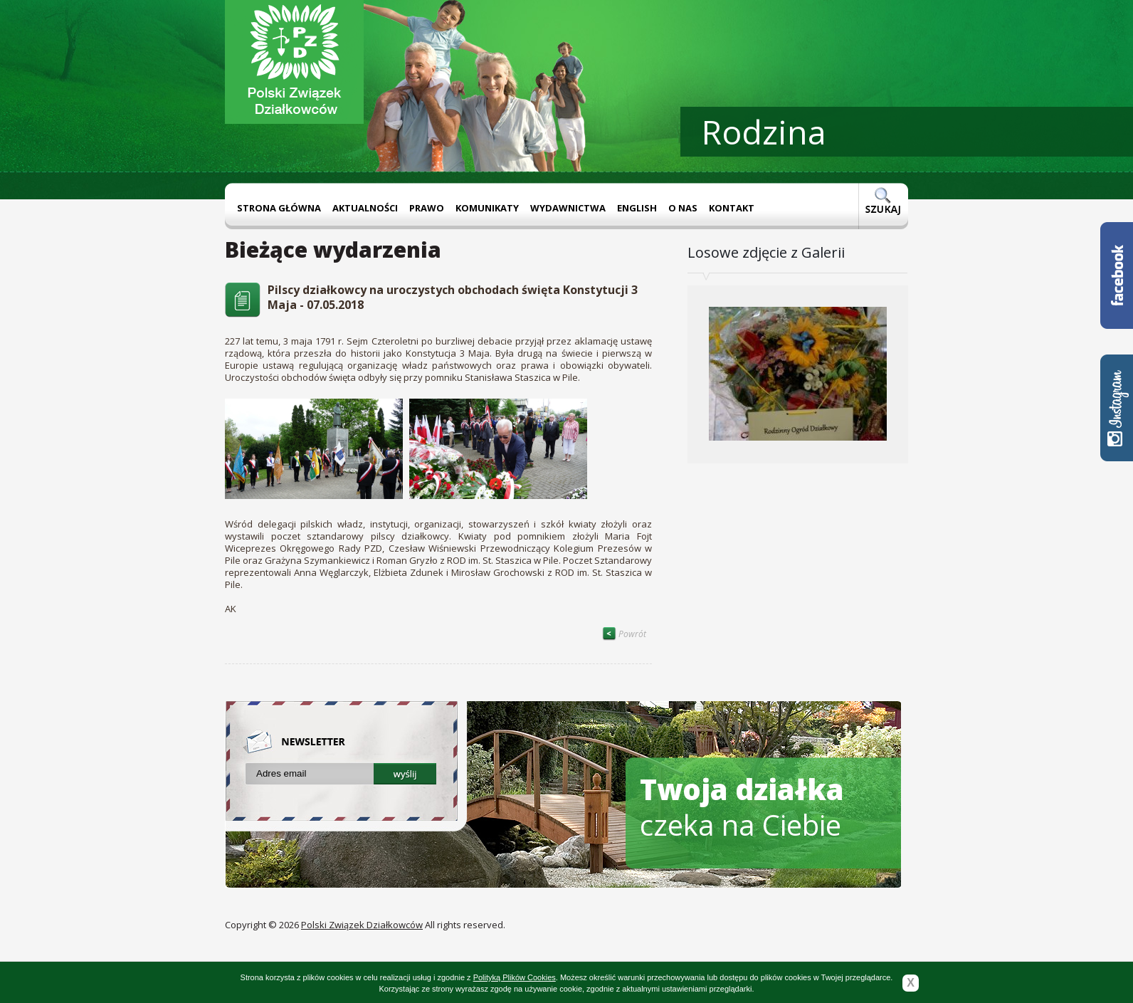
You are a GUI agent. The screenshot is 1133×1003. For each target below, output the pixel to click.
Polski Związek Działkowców (362, 924)
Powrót (624, 634)
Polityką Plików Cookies (514, 977)
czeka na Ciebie (742, 807)
